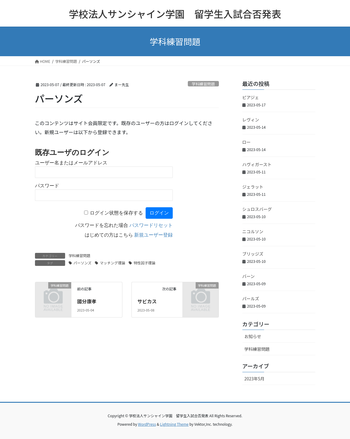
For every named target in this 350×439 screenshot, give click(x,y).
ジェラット (252, 187)
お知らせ (252, 336)
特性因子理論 (144, 262)
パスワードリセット (151, 225)
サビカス (147, 301)
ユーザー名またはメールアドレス (71, 162)
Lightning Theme (174, 424)
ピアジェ (250, 97)
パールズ (250, 298)
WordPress (147, 424)
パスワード (47, 185)
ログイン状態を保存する (116, 212)
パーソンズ (83, 262)
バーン (248, 276)
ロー (246, 142)
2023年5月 (254, 379)
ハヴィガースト (257, 164)
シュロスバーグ (257, 209)
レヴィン (250, 120)
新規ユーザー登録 (153, 234)
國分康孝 (86, 301)
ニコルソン (252, 231)
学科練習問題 (203, 84)
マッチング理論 (112, 262)
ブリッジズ (252, 254)
